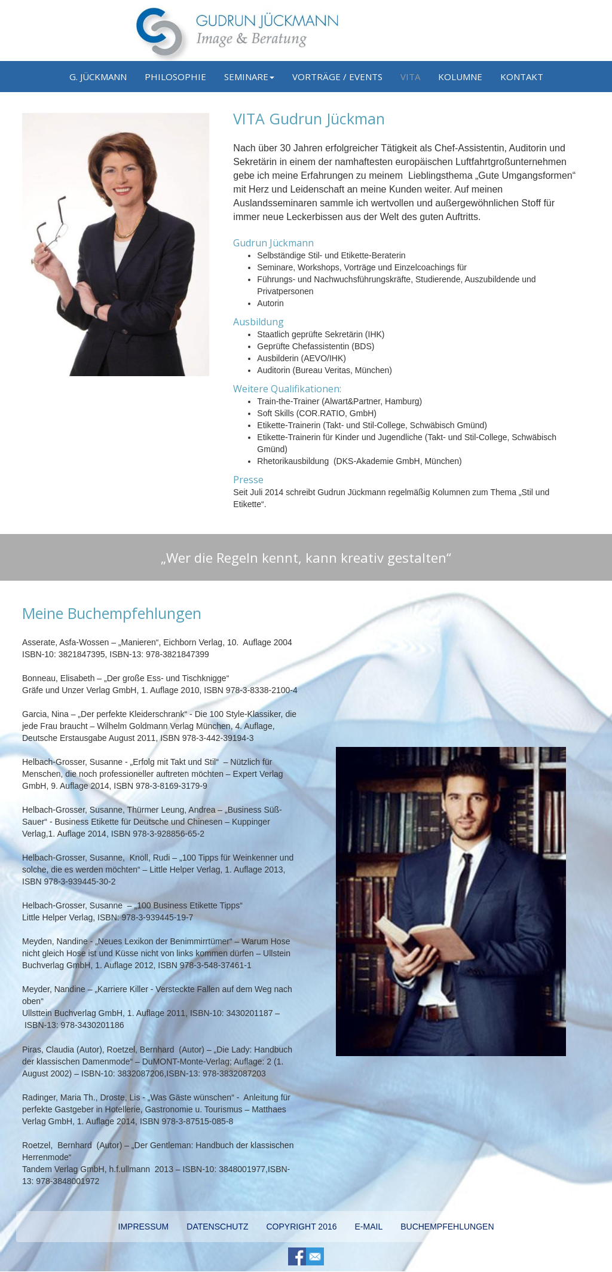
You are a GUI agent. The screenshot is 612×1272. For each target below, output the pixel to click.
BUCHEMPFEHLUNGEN (447, 1226)
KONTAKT (521, 77)
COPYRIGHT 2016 (301, 1226)
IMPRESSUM (143, 1226)
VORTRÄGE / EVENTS (337, 77)
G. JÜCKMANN (98, 77)
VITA (410, 77)
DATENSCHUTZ (217, 1226)
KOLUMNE (460, 77)
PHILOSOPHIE (175, 77)
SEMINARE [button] (249, 77)
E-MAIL (369, 1226)
